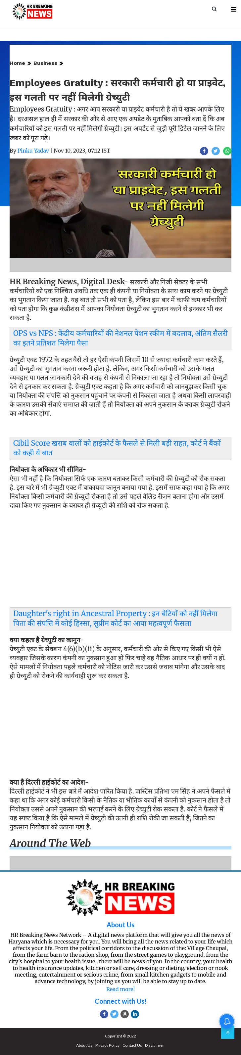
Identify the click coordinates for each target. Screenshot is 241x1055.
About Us (120, 925)
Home (17, 63)
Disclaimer (154, 1045)
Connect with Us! (121, 1001)
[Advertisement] (120, 560)
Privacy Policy (107, 1045)
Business (45, 63)
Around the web (50, 843)
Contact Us (132, 1045)
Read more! (120, 989)
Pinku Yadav (33, 150)
